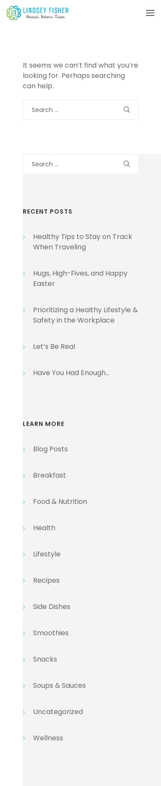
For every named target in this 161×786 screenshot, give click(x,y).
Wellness (48, 738)
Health (44, 528)
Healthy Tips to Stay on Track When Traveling (82, 242)
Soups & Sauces (59, 685)
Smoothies (51, 633)
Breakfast (49, 475)
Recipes (46, 580)
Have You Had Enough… (71, 373)
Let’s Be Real (54, 346)
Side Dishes (51, 607)
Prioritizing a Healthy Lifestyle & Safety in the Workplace (85, 315)
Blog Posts (50, 449)
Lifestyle (47, 554)
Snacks (45, 659)
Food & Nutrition (60, 501)
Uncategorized (58, 712)
